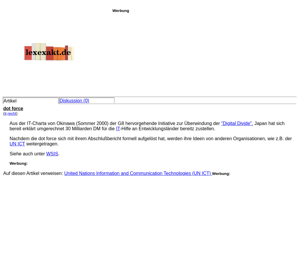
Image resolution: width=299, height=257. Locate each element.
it (5, 113)
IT (118, 128)
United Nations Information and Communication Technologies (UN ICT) (138, 173)
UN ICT (17, 143)
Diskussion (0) (74, 100)
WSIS (52, 153)
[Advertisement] (204, 54)
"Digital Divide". (237, 123)
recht (12, 113)
